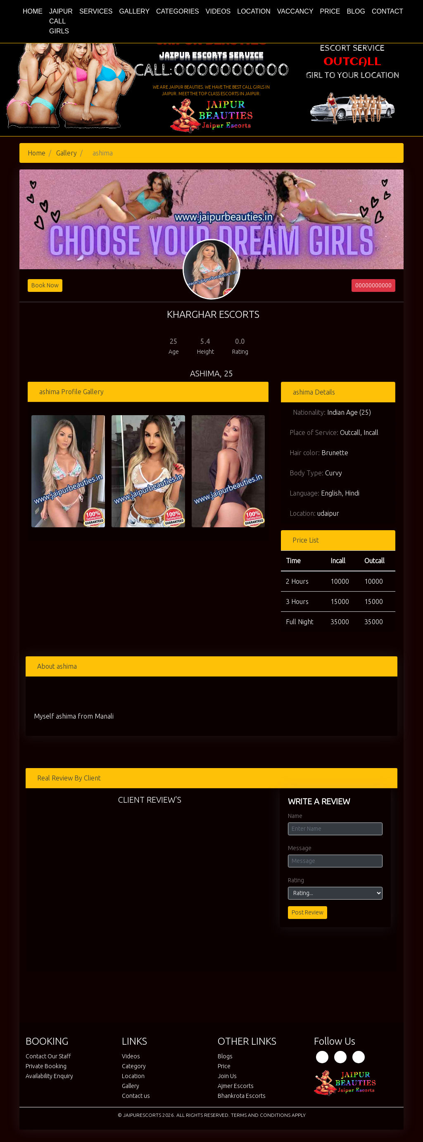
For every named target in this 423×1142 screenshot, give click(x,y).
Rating (296, 880)
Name (295, 816)
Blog (356, 11)
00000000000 (373, 285)
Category (134, 1066)
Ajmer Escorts (236, 1086)
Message (299, 848)
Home (34, 10)
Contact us (136, 1096)
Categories (177, 11)
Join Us (227, 1076)
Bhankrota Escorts (242, 1096)
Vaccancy (295, 11)
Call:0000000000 (211, 70)
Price (330, 11)
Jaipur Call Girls (61, 21)
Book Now (45, 285)
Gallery (134, 11)
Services (96, 11)
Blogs (225, 1056)
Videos (218, 11)
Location (254, 11)
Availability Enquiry (49, 1076)
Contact (387, 11)
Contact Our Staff (48, 1056)
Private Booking (46, 1066)
